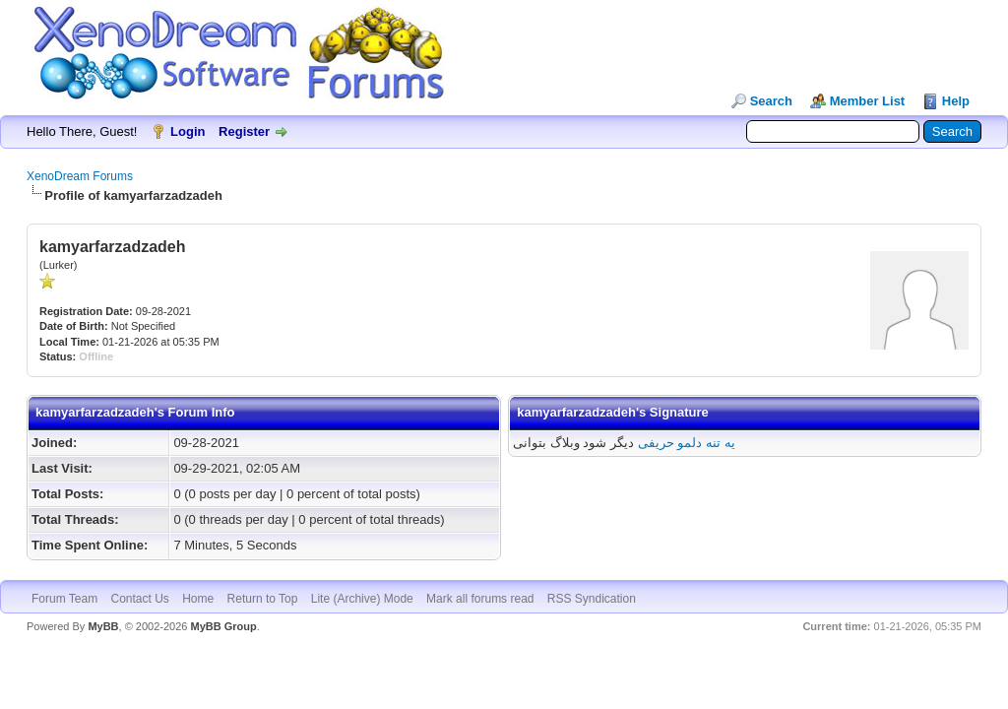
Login (187, 131)
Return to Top (262, 599)
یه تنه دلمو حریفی (686, 442)
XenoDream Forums (80, 176)
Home (198, 599)
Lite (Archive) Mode (362, 599)
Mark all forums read (480, 599)
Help (956, 101)
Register (244, 131)
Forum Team (64, 599)
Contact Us (139, 599)
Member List (868, 101)
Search (771, 101)
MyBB (103, 626)
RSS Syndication (591, 599)
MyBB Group (223, 626)
